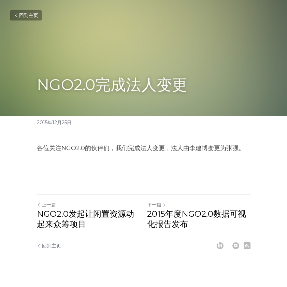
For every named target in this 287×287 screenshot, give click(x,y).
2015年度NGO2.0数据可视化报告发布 (196, 219)
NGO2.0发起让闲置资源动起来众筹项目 (85, 219)
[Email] (235, 245)
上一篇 (46, 205)
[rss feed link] (247, 245)
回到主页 (26, 15)
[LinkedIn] (220, 245)
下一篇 (156, 205)
